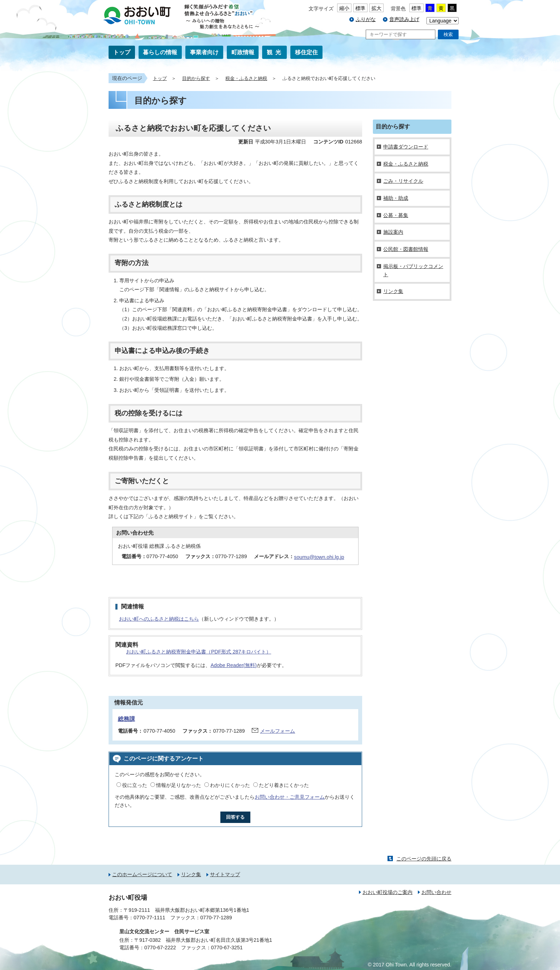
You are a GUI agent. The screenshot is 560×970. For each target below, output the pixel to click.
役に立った (134, 785)
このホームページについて (142, 874)
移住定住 (306, 52)
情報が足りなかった (178, 785)
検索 (448, 34)
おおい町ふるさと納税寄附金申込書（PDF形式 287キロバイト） (198, 652)
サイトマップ (225, 874)
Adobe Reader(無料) (233, 665)
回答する (235, 817)
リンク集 (191, 874)
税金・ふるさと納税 (246, 78)
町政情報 (242, 52)
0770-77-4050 (159, 731)
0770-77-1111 (149, 917)
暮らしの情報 (160, 52)
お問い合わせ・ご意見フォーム (290, 797)
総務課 (126, 719)
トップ (121, 52)
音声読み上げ (404, 19)
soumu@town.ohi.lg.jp (319, 557)
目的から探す (196, 78)
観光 (275, 52)
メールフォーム (277, 731)
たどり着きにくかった (284, 785)
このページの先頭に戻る (423, 859)
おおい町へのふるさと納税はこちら (159, 619)
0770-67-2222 (160, 947)
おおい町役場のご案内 (387, 892)
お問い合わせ (436, 892)
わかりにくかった (230, 785)
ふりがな (366, 19)
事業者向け (204, 52)
